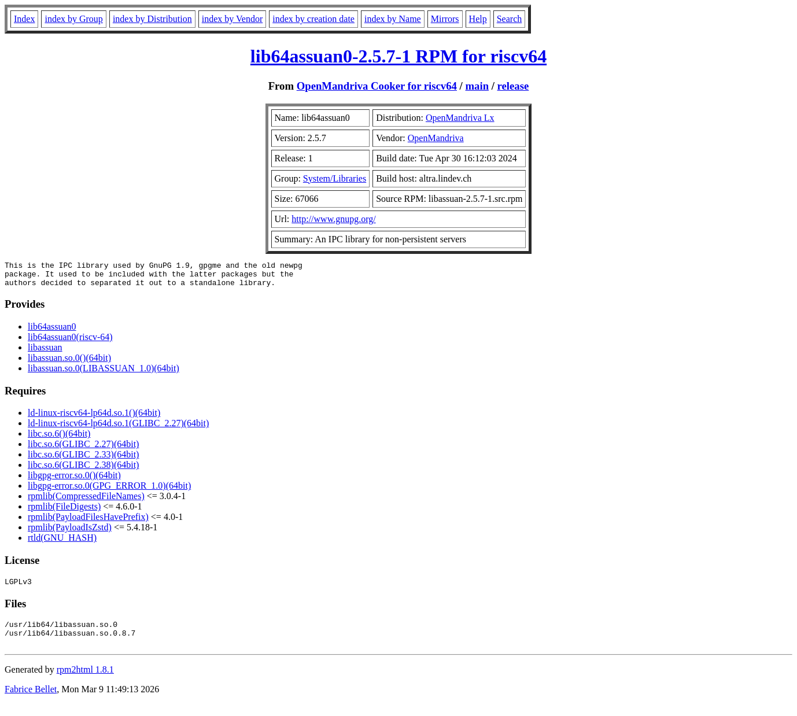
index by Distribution (152, 19)
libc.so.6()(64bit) (59, 439)
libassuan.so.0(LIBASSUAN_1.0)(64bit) (103, 373)
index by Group (73, 19)
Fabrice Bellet (31, 701)
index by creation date (313, 19)
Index (24, 19)
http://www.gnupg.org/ (333, 219)
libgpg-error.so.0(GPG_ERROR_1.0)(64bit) (109, 491)
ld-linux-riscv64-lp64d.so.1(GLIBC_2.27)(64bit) (118, 428)
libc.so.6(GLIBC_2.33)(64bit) (83, 459)
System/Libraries (334, 178)
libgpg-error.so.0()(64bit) (74, 480)
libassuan (45, 352)
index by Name (392, 19)
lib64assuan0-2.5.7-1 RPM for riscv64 (398, 56)
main (477, 86)
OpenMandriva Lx (460, 118)
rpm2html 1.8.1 (85, 682)
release (513, 86)
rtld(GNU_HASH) (62, 543)
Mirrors (445, 19)
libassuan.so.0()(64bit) (69, 363)
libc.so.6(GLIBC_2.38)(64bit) (83, 470)
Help (478, 19)
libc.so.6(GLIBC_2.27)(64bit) (83, 449)
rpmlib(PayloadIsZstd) (70, 532)
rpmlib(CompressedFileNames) (86, 501)
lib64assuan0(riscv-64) (70, 342)
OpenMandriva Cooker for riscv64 (377, 86)
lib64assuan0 (52, 332)
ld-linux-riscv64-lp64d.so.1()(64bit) (94, 418)
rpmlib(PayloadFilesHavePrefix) (88, 522)
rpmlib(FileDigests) (64, 511)
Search (509, 19)
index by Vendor (232, 19)
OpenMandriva (436, 138)
